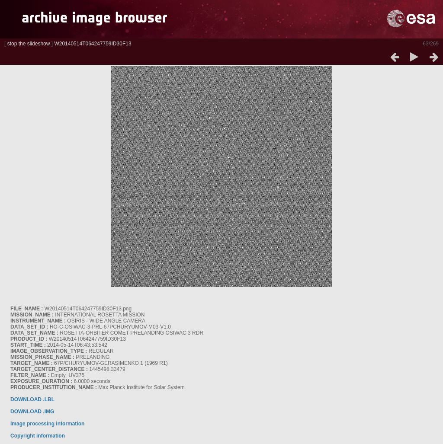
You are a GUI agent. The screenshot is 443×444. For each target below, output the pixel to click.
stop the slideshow (28, 44)
